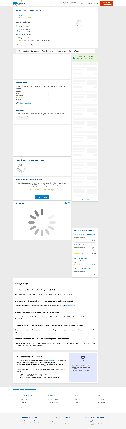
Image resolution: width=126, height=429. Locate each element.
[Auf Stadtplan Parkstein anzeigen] (69, 203)
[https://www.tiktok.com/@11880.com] (25, 422)
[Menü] (98, 3)
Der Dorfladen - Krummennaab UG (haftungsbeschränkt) (85, 269)
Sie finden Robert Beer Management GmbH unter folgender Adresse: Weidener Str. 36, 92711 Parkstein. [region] (45, 294)
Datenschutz (101, 402)
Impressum (101, 399)
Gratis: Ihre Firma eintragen (106, 3)
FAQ (77, 402)
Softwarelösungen (54, 402)
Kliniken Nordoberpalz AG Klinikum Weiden (85, 245)
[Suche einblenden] (82, 3)
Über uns (24, 399)
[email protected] (70, 305)
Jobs (23, 408)
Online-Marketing (53, 399)
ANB (99, 408)
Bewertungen (62, 51)
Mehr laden (85, 200)
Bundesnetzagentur (54, 360)
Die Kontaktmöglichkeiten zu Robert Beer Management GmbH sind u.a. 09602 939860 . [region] (45, 305)
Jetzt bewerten (42, 197)
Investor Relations (27, 405)
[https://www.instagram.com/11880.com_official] (29, 422)
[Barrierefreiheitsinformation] (95, 3)
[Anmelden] (89, 3)
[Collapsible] (94, 289)
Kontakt (78, 399)
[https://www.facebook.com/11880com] (20, 422)
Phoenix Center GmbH (81, 258)
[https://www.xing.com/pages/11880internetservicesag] (34, 422)
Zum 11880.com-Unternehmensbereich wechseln (64, 4)
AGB (99, 405)
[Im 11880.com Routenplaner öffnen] (65, 202)
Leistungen (35, 51)
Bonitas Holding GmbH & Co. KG (84, 234)
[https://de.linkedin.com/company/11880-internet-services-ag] (39, 422)
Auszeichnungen (48, 51)
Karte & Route (74, 51)
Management (25, 402)
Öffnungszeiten (23, 51)
